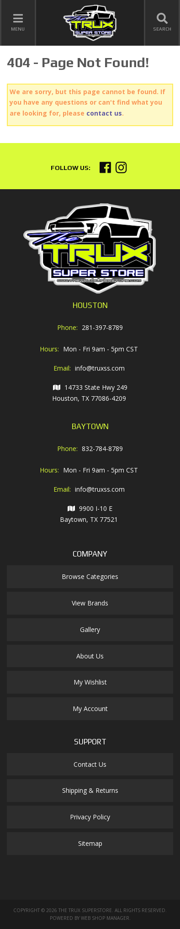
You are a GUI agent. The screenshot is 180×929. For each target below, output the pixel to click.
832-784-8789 (102, 448)
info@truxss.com (100, 368)
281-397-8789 (102, 327)
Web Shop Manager (105, 918)
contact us (104, 113)
